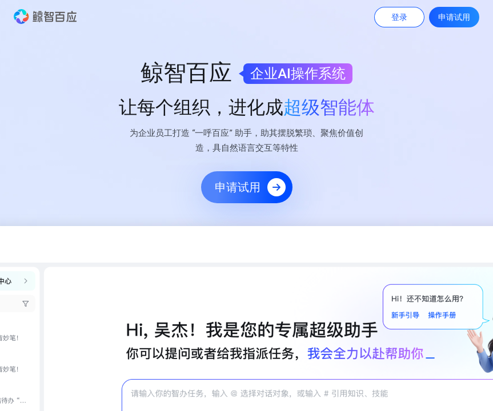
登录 (399, 17)
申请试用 (454, 17)
